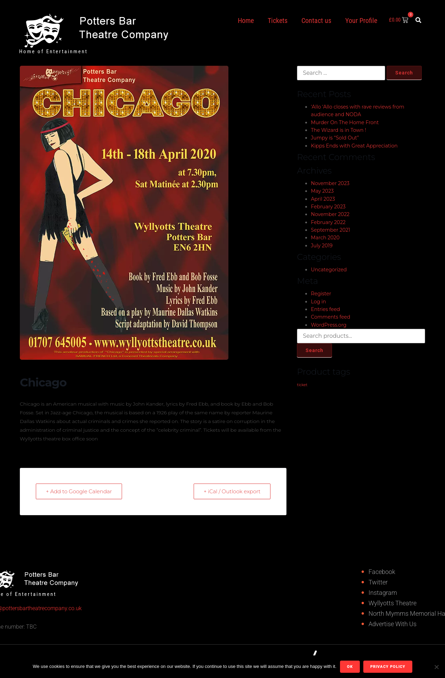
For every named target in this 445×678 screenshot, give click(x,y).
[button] (418, 20)
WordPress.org (328, 325)
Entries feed (325, 309)
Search (314, 350)
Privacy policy (387, 666)
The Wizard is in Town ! (338, 130)
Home (246, 20)
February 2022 (328, 222)
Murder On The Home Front (345, 122)
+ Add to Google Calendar (79, 491)
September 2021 (330, 230)
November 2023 (330, 183)
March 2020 (325, 237)
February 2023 (328, 207)
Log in (318, 301)
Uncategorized (329, 269)
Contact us (316, 20)
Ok (350, 666)
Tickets (278, 20)
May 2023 (322, 191)
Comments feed (330, 317)
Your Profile (361, 20)
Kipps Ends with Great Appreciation (354, 146)
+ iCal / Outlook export (232, 491)
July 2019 (321, 245)
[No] (436, 666)
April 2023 (323, 199)
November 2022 (330, 214)
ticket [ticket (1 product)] (302, 385)
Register (321, 293)
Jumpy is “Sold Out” (335, 138)
